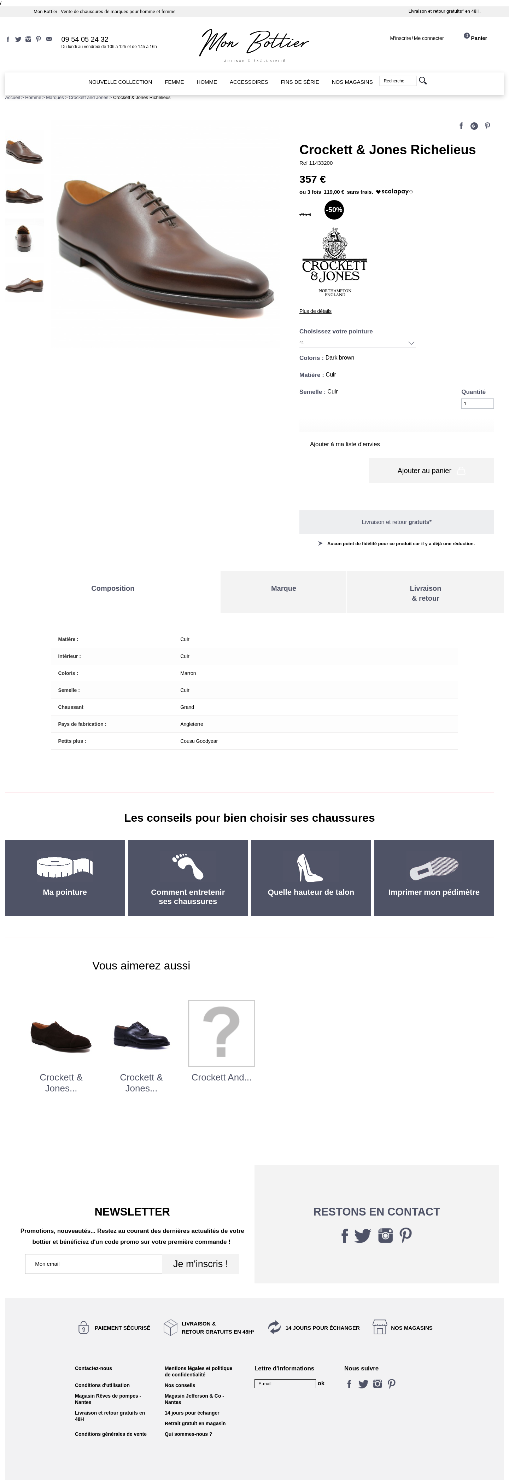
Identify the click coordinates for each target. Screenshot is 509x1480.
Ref (304, 163)
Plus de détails (315, 311)
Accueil (12, 97)
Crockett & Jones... (61, 1063)
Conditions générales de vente (111, 1414)
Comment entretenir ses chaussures (188, 877)
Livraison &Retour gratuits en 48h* (218, 1308)
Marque (283, 569)
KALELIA (254, 1466)
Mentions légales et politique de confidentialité (198, 1352)
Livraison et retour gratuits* (436, 11)
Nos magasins (412, 1308)
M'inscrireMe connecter (417, 38)
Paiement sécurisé (122, 1308)
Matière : (312, 375)
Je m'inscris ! (200, 1244)
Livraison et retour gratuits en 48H (110, 1397)
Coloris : (312, 358)
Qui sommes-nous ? (188, 1414)
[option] (61, 1045)
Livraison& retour (425, 574)
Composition (112, 569)
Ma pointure (65, 872)
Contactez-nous (93, 1349)
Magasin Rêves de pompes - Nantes (108, 1380)
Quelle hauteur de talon (311, 872)
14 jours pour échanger (323, 1308)
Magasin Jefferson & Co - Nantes (194, 1380)
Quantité (473, 392)
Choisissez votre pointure (337, 331)
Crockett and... (222, 1058)
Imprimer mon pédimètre (434, 872)
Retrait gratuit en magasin (195, 1404)
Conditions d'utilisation (102, 1366)
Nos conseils (180, 1366)
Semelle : (313, 392)
